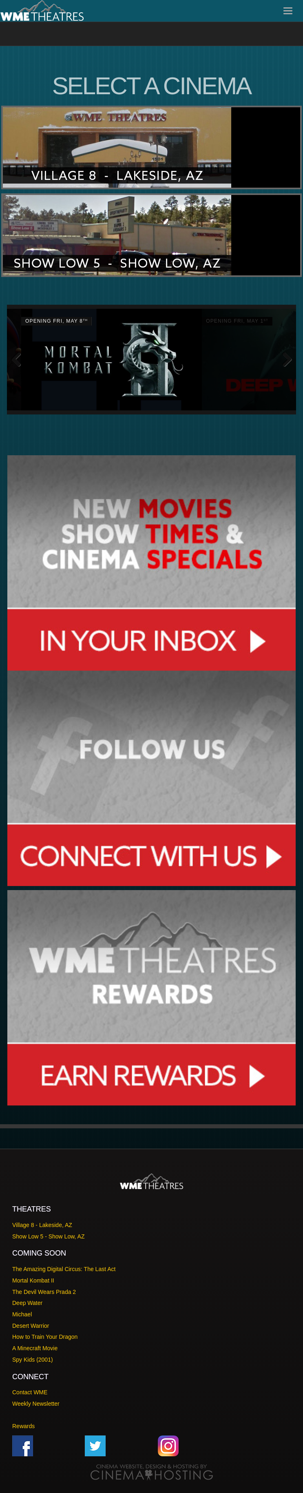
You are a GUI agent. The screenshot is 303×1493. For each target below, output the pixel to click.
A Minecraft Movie (35, 1348)
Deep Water (27, 1303)
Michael (22, 1314)
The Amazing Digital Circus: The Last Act (63, 1269)
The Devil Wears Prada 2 (44, 1292)
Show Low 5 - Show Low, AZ (48, 1236)
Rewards (23, 1426)
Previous (19, 360)
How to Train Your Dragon (44, 1337)
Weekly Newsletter (36, 1403)
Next (284, 360)
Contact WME (29, 1392)
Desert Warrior (30, 1325)
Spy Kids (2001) (32, 1359)
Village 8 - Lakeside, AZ (42, 1225)
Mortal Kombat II (33, 1280)
